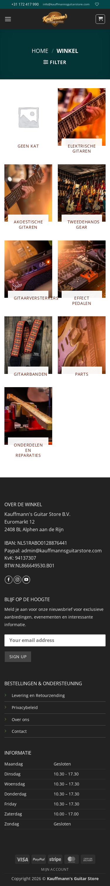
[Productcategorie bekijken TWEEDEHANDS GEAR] (82, 199)
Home (40, 51)
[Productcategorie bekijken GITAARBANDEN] (28, 348)
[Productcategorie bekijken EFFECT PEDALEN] (82, 275)
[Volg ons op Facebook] (9, 580)
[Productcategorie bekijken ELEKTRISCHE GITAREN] (82, 123)
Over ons (20, 719)
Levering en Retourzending (38, 695)
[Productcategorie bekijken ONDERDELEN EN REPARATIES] (28, 425)
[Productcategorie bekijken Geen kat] (28, 120)
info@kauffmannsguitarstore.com (66, 4)
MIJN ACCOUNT (55, 869)
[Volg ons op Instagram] (17, 580)
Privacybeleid (25, 707)
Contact (19, 731)
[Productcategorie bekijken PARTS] (82, 348)
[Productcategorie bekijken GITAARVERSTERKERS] (28, 272)
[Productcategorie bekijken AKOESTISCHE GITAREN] (28, 199)
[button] (7, 19)
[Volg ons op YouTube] (26, 580)
